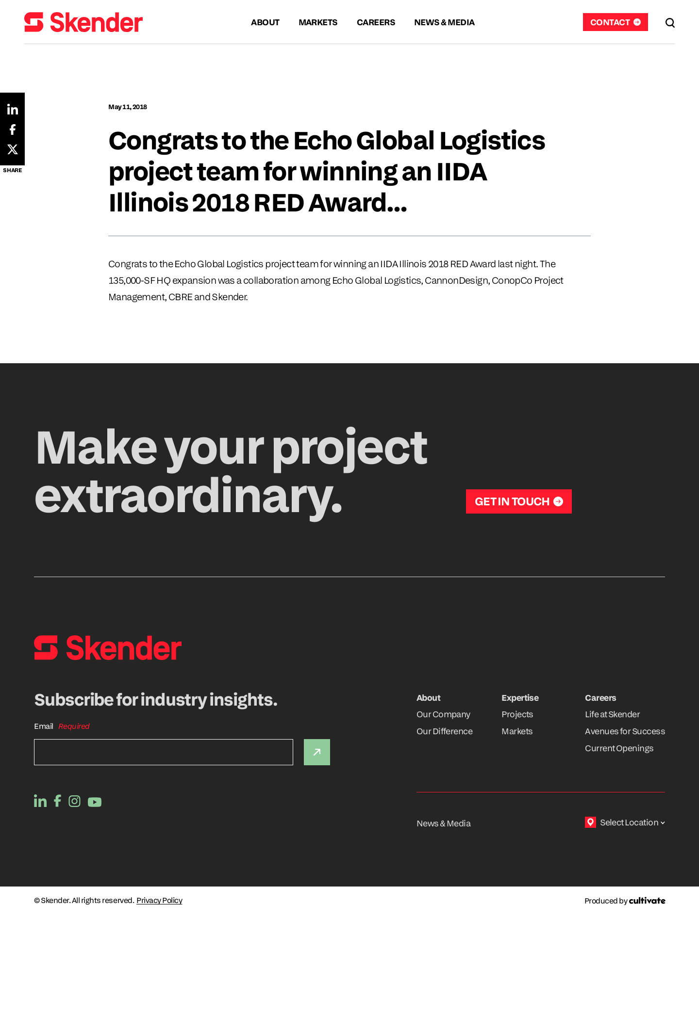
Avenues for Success (625, 731)
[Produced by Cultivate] (624, 900)
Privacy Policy (159, 900)
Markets (517, 731)
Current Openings (619, 748)
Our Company (443, 714)
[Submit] (317, 752)
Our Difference (444, 731)
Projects (517, 714)
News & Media (443, 823)
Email (43, 726)
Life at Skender (612, 714)
